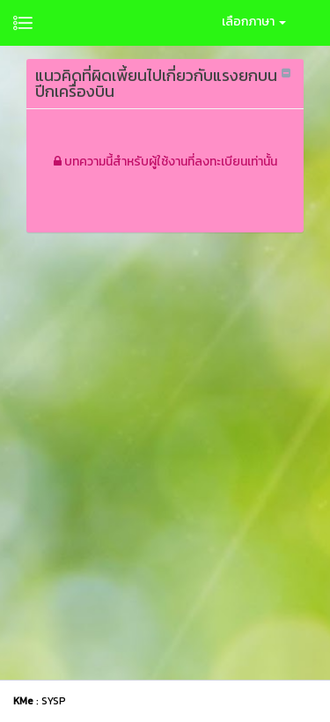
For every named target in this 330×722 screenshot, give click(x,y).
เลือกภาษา (254, 21)
